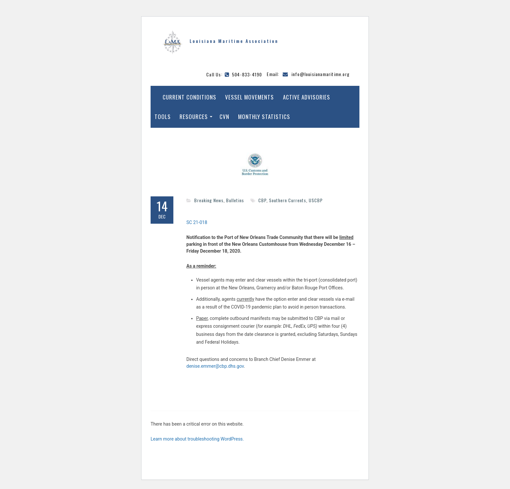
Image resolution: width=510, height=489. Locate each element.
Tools (162, 116)
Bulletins (235, 200)
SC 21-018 (196, 222)
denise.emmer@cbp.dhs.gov (215, 366)
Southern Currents (287, 200)
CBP (262, 200)
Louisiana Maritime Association (234, 40)
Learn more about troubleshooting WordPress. (197, 439)
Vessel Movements (249, 97)
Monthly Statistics (264, 116)
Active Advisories (306, 97)
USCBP (316, 200)
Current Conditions (189, 97)
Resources (194, 116)
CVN (224, 116)
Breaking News (208, 200)
